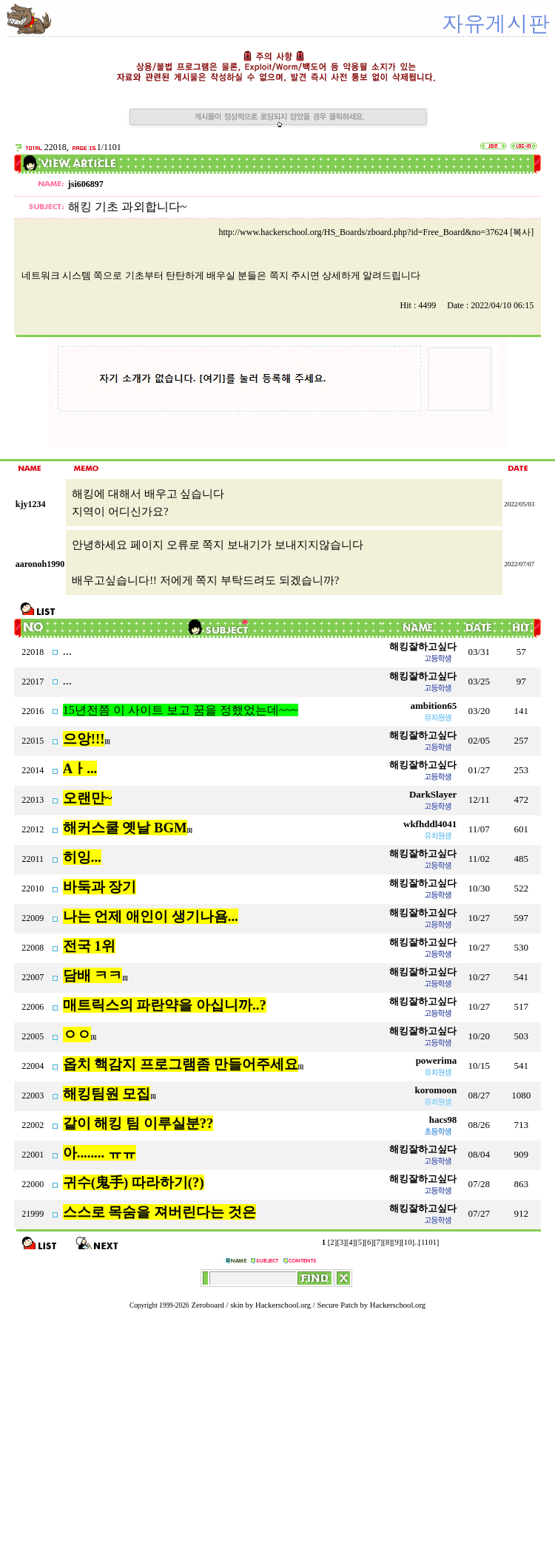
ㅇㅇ (77, 1034)
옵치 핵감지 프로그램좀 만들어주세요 (180, 1064)
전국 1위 (89, 946)
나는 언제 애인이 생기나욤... (150, 916)
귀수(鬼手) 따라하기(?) (133, 1182)
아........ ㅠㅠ (99, 1153)
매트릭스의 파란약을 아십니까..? (164, 1005)
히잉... (82, 857)
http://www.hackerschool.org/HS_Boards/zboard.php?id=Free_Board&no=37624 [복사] (376, 232)
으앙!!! (84, 739)
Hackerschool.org (283, 1305)
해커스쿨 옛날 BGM (125, 827)
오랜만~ (87, 798)
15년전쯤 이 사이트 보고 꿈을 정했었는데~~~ (180, 710)
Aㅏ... (80, 768)
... (67, 651)
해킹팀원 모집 (107, 1093)
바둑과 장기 (100, 886)
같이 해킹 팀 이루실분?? (138, 1123)
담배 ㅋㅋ (93, 975)
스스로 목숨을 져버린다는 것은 (159, 1212)
